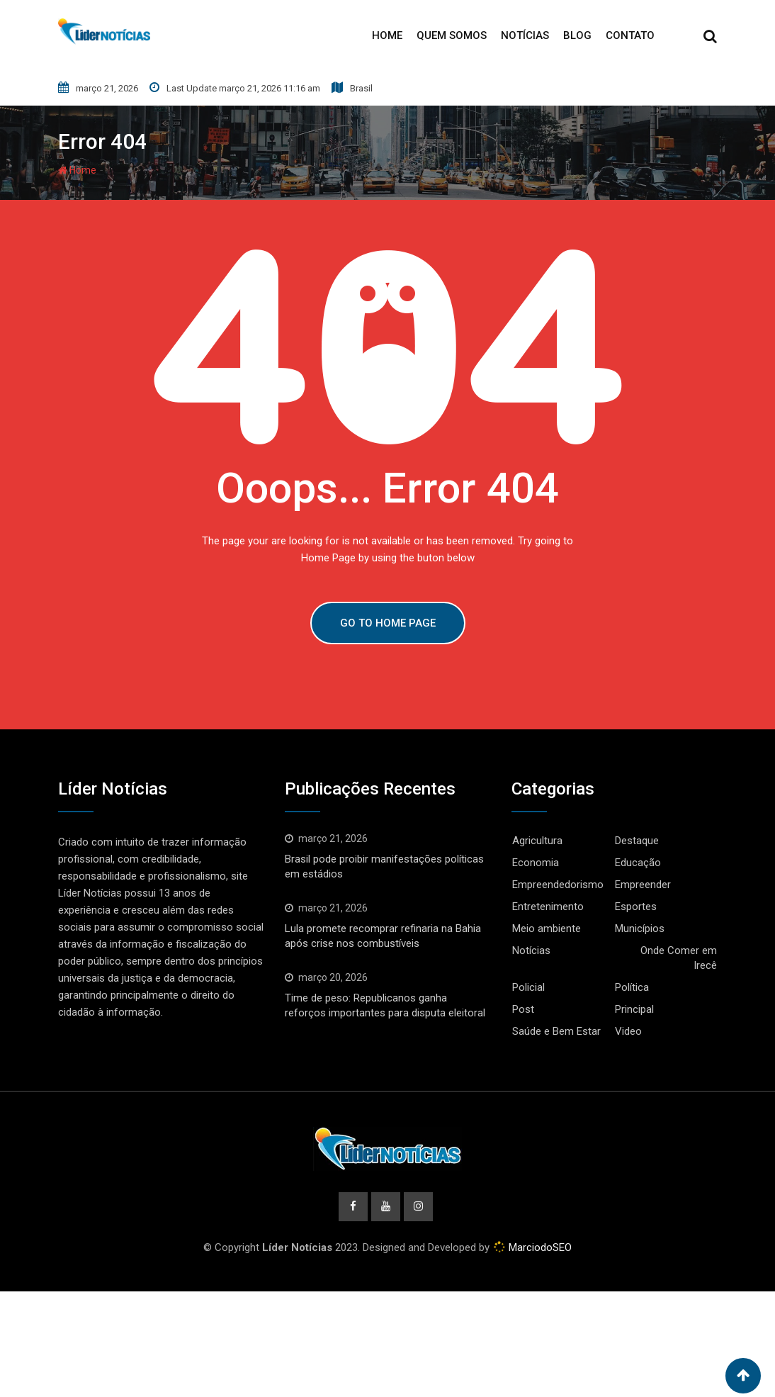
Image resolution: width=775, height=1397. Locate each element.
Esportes (636, 906)
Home (387, 35)
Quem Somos (452, 35)
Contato (630, 35)
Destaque (637, 840)
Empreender (643, 884)
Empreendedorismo (558, 884)
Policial (528, 987)
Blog (577, 35)
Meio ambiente (546, 928)
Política (632, 987)
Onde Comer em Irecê (678, 958)
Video (628, 1031)
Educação (638, 862)
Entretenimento (548, 906)
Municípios (639, 928)
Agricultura (537, 840)
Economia (535, 862)
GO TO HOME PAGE (388, 623)
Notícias (525, 35)
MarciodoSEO (539, 1248)
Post (523, 1009)
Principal (634, 1009)
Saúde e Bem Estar (556, 1031)
